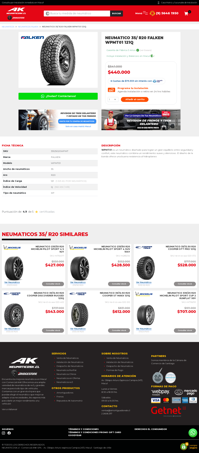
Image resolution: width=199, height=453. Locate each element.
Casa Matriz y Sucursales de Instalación (177, 2)
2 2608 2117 (106, 413)
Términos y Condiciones (83, 429)
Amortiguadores (65, 392)
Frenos (60, 396)
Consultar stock (53, 284)
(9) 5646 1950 (164, 13)
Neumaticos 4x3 (65, 382)
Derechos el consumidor (151, 429)
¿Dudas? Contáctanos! (58, 96)
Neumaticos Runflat (67, 370)
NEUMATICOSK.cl (11, 447)
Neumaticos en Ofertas (68, 378)
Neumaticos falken (28, 26)
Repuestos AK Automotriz (69, 400)
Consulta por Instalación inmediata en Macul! (23, 2)
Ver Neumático (12, 282)
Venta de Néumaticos (68, 358)
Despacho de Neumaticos (70, 366)
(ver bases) (145, 50)
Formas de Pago (114, 370)
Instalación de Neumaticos (70, 362)
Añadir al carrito (135, 99)
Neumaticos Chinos (66, 374)
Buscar (116, 13)
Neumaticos (8, 26)
